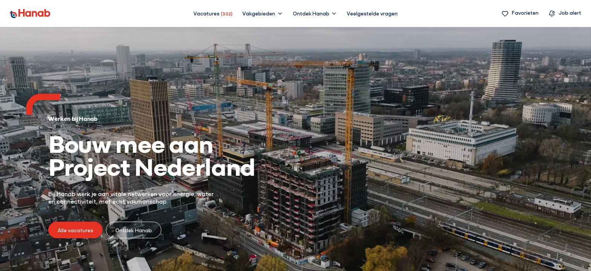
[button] (262, 13)
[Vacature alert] (564, 13)
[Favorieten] (520, 13)
